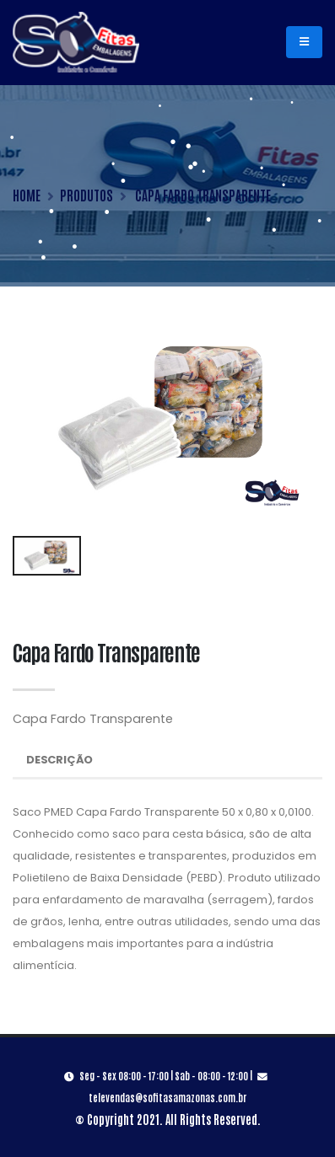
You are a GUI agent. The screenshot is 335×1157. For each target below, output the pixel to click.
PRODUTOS (86, 194)
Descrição (59, 760)
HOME (27, 194)
